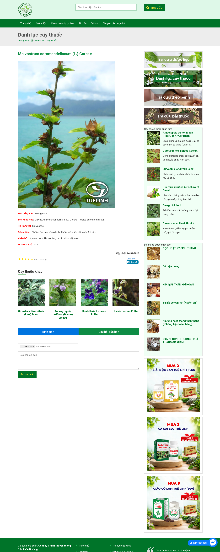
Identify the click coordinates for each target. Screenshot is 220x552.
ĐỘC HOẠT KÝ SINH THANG (179, 248)
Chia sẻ (131, 258)
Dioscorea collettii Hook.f (178, 223)
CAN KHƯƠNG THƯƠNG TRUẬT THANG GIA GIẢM (181, 341)
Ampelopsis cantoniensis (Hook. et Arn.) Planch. (178, 134)
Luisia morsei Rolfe (126, 311)
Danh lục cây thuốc (46, 40)
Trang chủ (84, 545)
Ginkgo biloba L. (172, 205)
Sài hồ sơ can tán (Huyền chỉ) (180, 302)
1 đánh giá (40, 259)
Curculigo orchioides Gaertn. (180, 150)
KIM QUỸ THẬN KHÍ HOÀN (178, 284)
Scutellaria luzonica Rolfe (94, 313)
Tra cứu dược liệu (27, 9)
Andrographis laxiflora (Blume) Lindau (63, 314)
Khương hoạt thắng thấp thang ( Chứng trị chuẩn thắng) (181, 322)
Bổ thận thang (171, 266)
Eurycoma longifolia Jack (178, 169)
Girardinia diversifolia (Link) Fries (31, 313)
